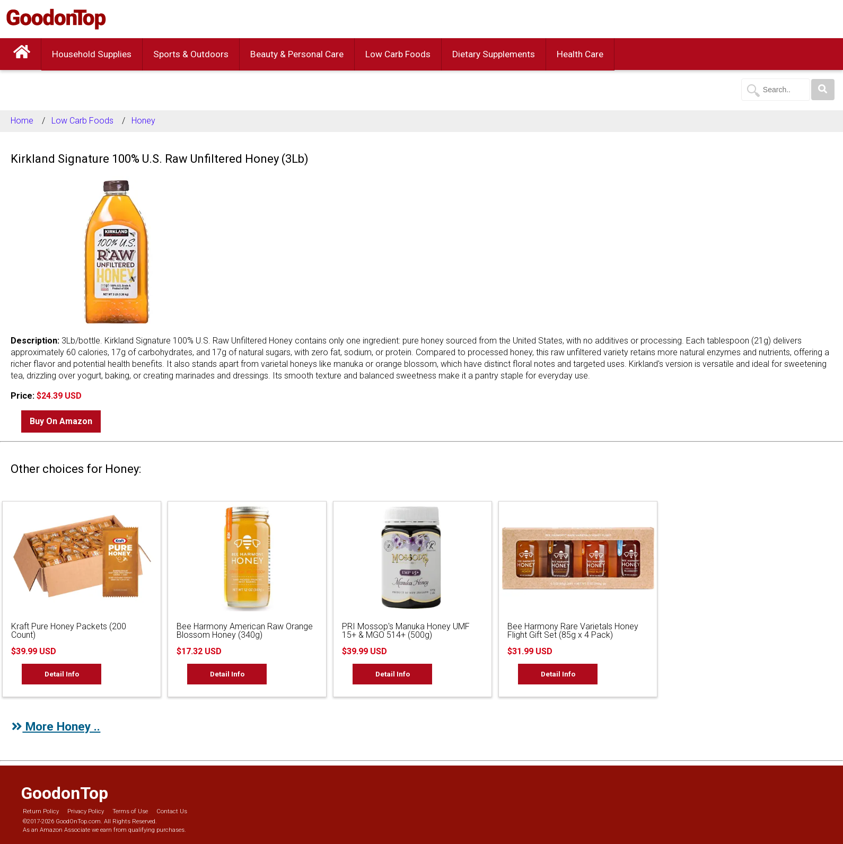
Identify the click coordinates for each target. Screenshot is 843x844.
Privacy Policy (85, 811)
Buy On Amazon (61, 421)
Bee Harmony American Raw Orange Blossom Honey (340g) (245, 630)
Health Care (580, 54)
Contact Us (171, 811)
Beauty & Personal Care (297, 54)
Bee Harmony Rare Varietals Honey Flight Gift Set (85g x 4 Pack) (572, 630)
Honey (143, 121)
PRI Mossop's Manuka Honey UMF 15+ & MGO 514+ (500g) (406, 630)
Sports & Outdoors (191, 54)
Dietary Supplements (493, 54)
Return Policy (41, 811)
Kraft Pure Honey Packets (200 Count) (68, 630)
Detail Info (62, 674)
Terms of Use (130, 811)
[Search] (823, 89)
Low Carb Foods (398, 54)
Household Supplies (91, 54)
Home (22, 121)
